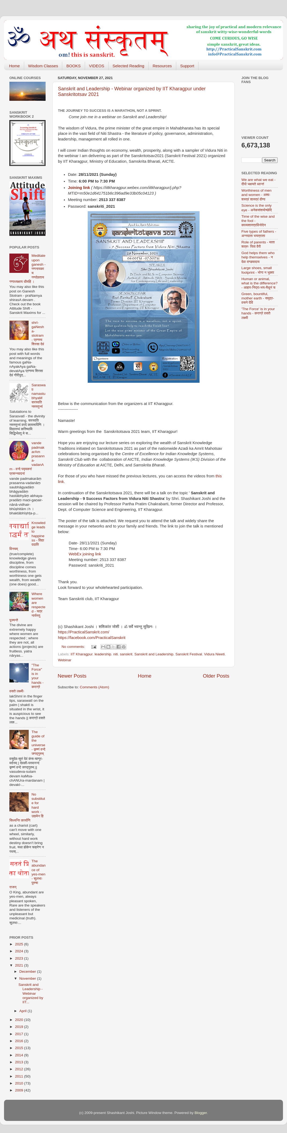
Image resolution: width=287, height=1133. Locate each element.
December (28, 971)
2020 (19, 1020)
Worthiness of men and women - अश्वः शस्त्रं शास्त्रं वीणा (256, 194)
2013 (19, 1062)
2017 (19, 1034)
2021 (19, 965)
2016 (19, 1041)
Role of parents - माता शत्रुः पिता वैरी (258, 244)
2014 (19, 1055)
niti (115, 654)
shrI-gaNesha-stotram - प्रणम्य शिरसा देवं (37, 333)
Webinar (64, 660)
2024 (19, 951)
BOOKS (73, 66)
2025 (19, 944)
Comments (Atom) (94, 687)
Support (187, 66)
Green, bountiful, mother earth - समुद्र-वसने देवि (257, 298)
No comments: (74, 647)
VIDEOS (96, 66)
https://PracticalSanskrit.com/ (83, 632)
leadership (102, 654)
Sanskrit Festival (188, 654)
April (23, 1011)
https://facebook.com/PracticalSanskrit (92, 638)
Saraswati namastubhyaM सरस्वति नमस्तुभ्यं (38, 396)
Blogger (200, 1113)
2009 (19, 1090)
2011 (19, 1076)
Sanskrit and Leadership (154, 654)
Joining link (79, 187)
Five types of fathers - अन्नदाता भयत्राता (258, 233)
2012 (19, 1069)
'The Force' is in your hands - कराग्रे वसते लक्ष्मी (258, 313)
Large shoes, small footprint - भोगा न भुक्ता (257, 270)
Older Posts (216, 676)
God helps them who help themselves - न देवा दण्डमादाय (258, 257)
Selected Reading (128, 66)
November (28, 978)
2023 (19, 958)
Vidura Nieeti (214, 654)
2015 (19, 1048)
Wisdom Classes (43, 66)
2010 (19, 1083)
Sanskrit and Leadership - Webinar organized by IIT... (31, 993)
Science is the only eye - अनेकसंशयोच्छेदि (256, 207)
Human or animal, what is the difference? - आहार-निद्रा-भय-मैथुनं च (259, 283)
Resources (162, 66)
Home (14, 66)
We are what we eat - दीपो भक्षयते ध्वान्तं (258, 182)
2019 (19, 1027)
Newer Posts (72, 676)
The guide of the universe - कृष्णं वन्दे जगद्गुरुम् (38, 743)
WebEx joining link (85, 554)
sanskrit (126, 654)
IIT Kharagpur (82, 654)
